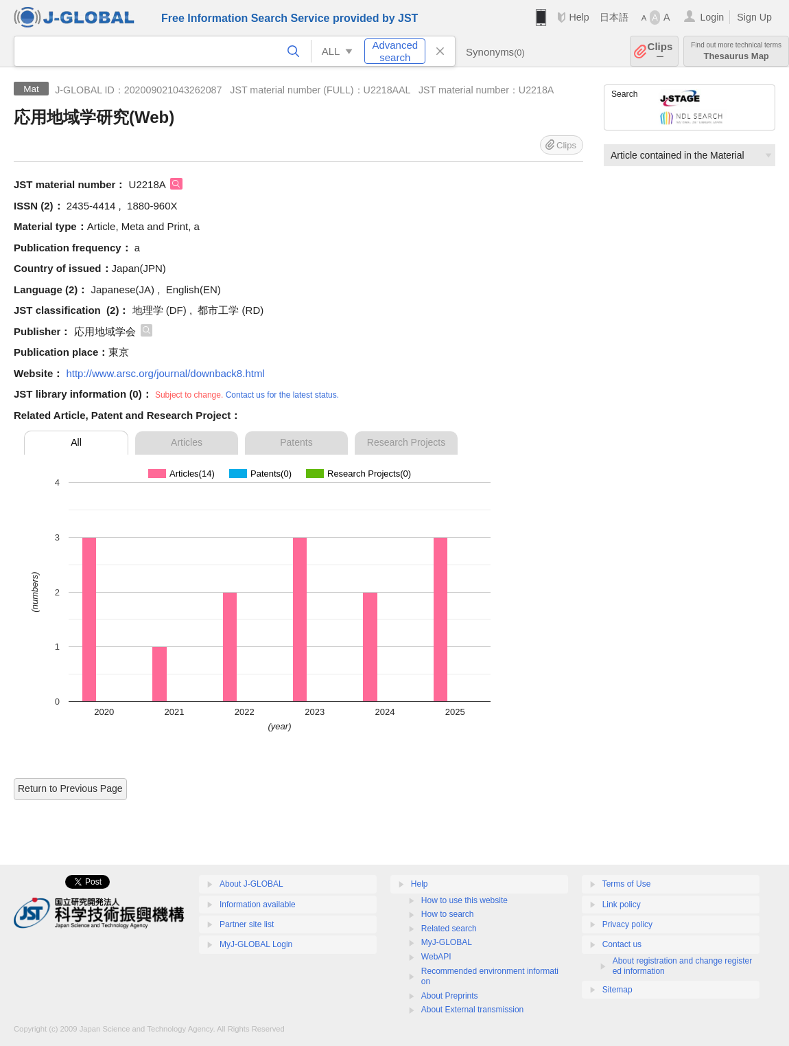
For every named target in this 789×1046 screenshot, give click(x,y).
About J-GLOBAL (251, 884)
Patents (296, 442)
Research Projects (406, 442)
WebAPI (436, 957)
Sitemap (617, 989)
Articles (186, 442)
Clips (660, 51)
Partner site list (247, 924)
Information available (258, 904)
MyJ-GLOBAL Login (256, 944)
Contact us (621, 944)
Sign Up (754, 17)
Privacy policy (627, 924)
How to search (447, 914)
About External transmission (472, 1009)
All (76, 442)
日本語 (614, 17)
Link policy (621, 904)
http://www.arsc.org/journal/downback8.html (165, 373)
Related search (449, 928)
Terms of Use (626, 884)
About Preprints (449, 996)
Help (579, 17)
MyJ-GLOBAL (446, 942)
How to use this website (464, 900)
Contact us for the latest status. (282, 395)
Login (712, 17)
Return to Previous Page (70, 788)
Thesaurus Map (736, 51)
